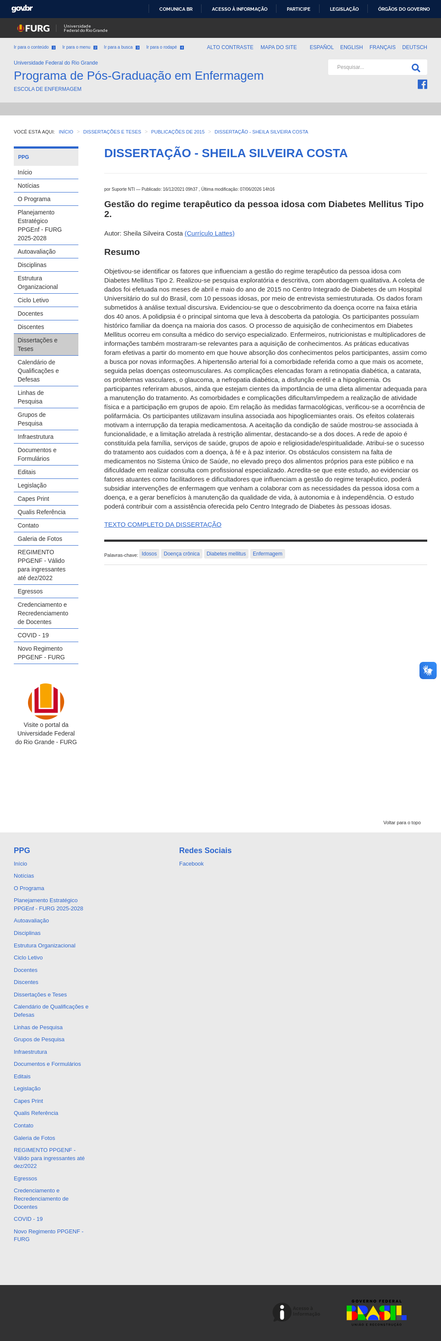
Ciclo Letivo (33, 300)
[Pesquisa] (414, 67)
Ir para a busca (122, 47)
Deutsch (414, 47)
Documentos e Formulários (37, 454)
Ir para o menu (79, 47)
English (352, 47)
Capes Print (33, 498)
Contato (28, 525)
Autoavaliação (37, 251)
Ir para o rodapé (165, 47)
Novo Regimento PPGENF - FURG (41, 653)
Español (322, 47)
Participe (299, 9)
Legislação (344, 9)
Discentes (31, 326)
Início (25, 172)
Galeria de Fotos (40, 538)
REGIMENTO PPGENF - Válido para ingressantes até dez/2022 (41, 565)
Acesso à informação (239, 9)
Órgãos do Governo (404, 9)
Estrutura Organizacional (38, 282)
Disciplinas (32, 264)
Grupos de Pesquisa (32, 419)
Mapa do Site (279, 47)
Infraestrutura (35, 436)
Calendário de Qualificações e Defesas (38, 371)
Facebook (191, 863)
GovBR (22, 9)
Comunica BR (176, 9)
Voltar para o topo (402, 822)
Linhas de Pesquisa (31, 397)
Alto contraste (230, 47)
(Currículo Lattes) (210, 233)
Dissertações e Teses (38, 344)
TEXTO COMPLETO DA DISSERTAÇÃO (162, 524)
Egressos (30, 591)
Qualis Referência (41, 512)
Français (383, 47)
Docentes (30, 313)
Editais (27, 472)
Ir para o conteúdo (35, 47)
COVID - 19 (33, 635)
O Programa (34, 199)
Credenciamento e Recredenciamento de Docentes (43, 613)
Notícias (29, 185)
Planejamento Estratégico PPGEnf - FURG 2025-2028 (40, 225)
